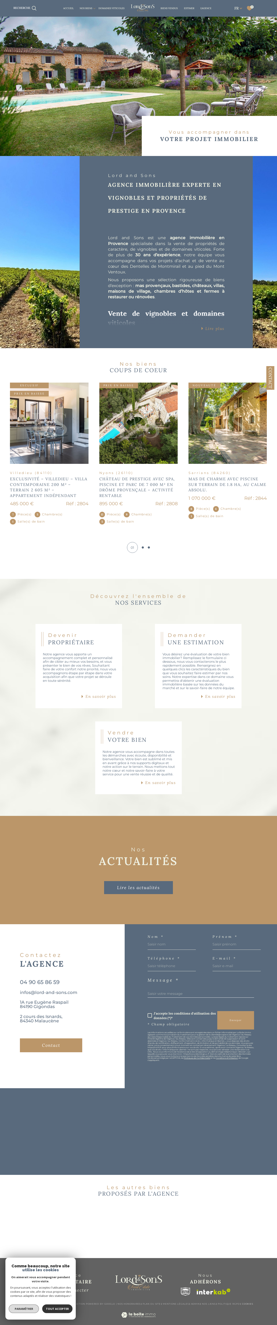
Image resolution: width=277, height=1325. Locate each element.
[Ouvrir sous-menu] (94, 8)
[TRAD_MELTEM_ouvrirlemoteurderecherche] (25, 8)
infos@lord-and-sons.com (48, 992)
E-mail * (225, 958)
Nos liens (209, 1303)
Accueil (68, 8)
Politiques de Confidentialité (197, 1058)
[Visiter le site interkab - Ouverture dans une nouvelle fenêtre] (213, 1291)
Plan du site (152, 1303)
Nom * (156, 936)
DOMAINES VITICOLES (111, 8)
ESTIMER (189, 8)
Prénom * (225, 936)
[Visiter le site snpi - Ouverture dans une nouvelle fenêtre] (185, 1291)
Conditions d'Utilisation (227, 1058)
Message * (163, 980)
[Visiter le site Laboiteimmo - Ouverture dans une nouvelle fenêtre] (138, 1320)
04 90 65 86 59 (40, 982)
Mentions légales (176, 1303)
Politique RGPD (229, 1303)
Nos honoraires (129, 1303)
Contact (270, 377)
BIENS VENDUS (169, 8)
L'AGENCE (205, 8)
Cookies (247, 1304)
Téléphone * (164, 958)
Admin (195, 1303)
